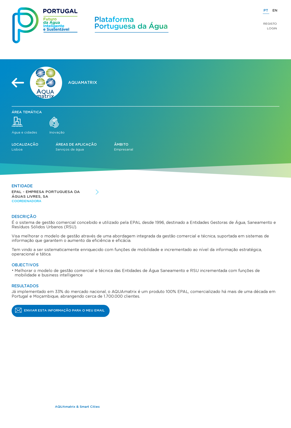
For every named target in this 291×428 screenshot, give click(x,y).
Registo (270, 23)
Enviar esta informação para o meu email (64, 310)
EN (274, 10)
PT (266, 10)
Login (272, 28)
